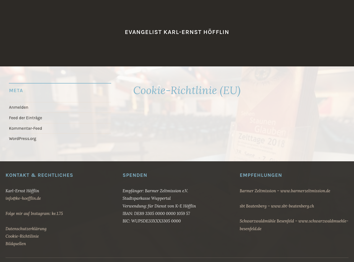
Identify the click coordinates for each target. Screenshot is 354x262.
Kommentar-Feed (25, 128)
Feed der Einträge (25, 117)
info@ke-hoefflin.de (23, 198)
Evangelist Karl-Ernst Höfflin (177, 31)
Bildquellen (16, 243)
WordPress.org (22, 138)
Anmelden (18, 107)
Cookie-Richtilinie (22, 236)
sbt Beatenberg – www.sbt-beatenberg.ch (277, 206)
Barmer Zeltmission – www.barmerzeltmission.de (285, 190)
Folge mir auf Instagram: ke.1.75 (34, 213)
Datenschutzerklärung (26, 228)
